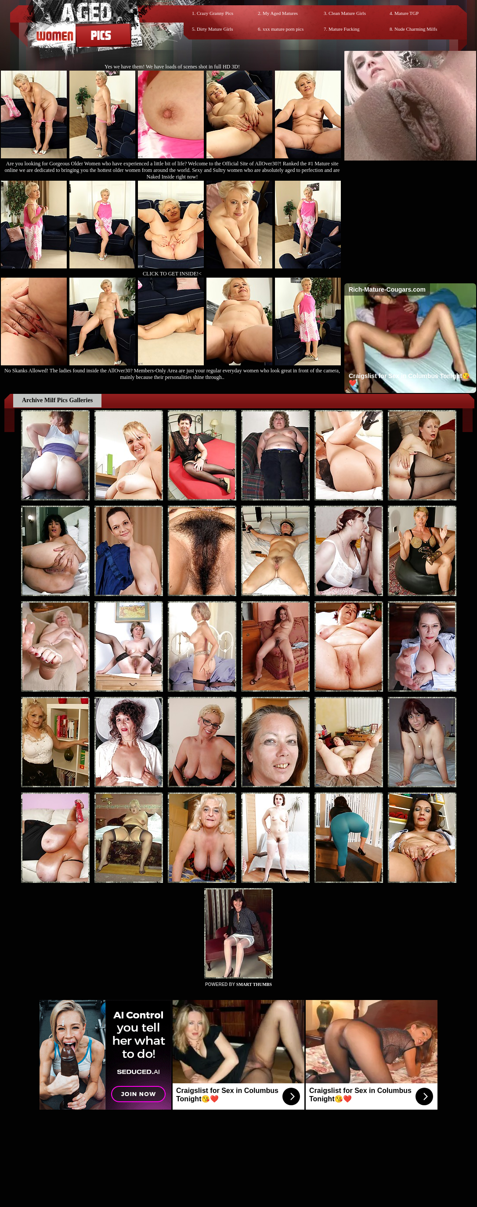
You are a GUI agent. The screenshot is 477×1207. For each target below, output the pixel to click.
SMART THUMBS (254, 984)
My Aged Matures (280, 13)
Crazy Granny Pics (215, 13)
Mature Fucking (344, 29)
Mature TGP (406, 13)
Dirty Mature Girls (215, 29)
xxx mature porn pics (283, 29)
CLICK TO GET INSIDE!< (172, 274)
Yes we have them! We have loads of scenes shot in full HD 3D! (172, 67)
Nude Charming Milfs (415, 29)
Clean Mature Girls (347, 13)
